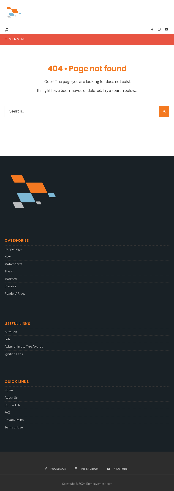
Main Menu (15, 39)
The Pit (9, 271)
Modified (11, 279)
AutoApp (11, 332)
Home (9, 390)
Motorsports (13, 264)
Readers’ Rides (15, 293)
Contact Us (12, 405)
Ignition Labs (14, 354)
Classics (10, 286)
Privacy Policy (14, 420)
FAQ (7, 412)
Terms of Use (14, 427)
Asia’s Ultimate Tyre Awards (24, 346)
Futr (7, 339)
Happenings (13, 249)
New (8, 256)
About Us (11, 397)
